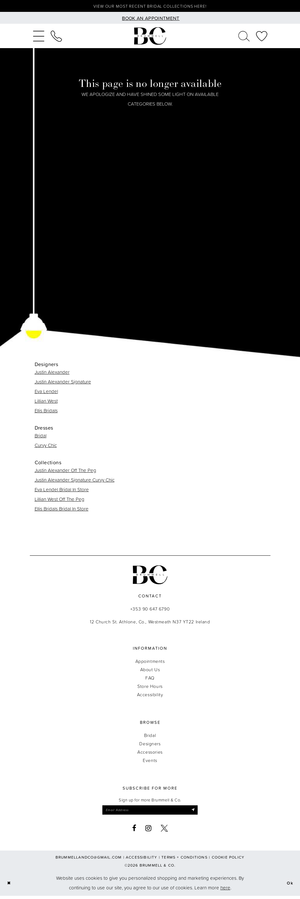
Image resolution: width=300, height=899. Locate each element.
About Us (150, 671)
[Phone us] (56, 37)
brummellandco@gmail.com (89, 860)
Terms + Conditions (184, 860)
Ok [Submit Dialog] (289, 886)
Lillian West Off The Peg (59, 500)
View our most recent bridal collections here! (150, 7)
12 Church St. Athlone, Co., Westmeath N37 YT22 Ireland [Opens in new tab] (150, 623)
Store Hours (149, 688)
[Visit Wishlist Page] (261, 37)
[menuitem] (38, 37)
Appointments (150, 663)
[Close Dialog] (10, 886)
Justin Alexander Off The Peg (65, 471)
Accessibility (150, 696)
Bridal (41, 437)
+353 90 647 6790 (150, 610)
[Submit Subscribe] (200, 812)
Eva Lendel (46, 393)
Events (150, 762)
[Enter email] (150, 812)
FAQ (150, 679)
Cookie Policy (228, 860)
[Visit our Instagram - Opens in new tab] (148, 831)
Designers (149, 745)
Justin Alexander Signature (63, 383)
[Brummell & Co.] (150, 38)
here (225, 890)
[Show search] (244, 37)
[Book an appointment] (150, 19)
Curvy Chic (46, 446)
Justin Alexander (52, 373)
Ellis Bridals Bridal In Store (62, 510)
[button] (38, 37)
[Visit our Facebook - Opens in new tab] (134, 831)
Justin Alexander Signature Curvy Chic (75, 481)
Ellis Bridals (46, 412)
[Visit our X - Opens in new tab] (164, 831)
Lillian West (46, 402)
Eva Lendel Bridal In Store (62, 491)
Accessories (149, 753)
